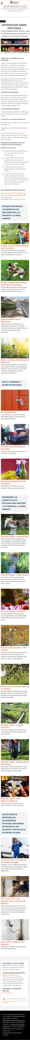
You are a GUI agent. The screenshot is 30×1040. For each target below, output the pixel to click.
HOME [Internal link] (3, 21)
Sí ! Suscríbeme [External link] (7, 993)
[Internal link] (15, 233)
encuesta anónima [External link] (15, 965)
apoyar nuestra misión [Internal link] (17, 11)
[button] (15, 2)
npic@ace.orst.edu (20, 199)
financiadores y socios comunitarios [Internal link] (13, 1020)
